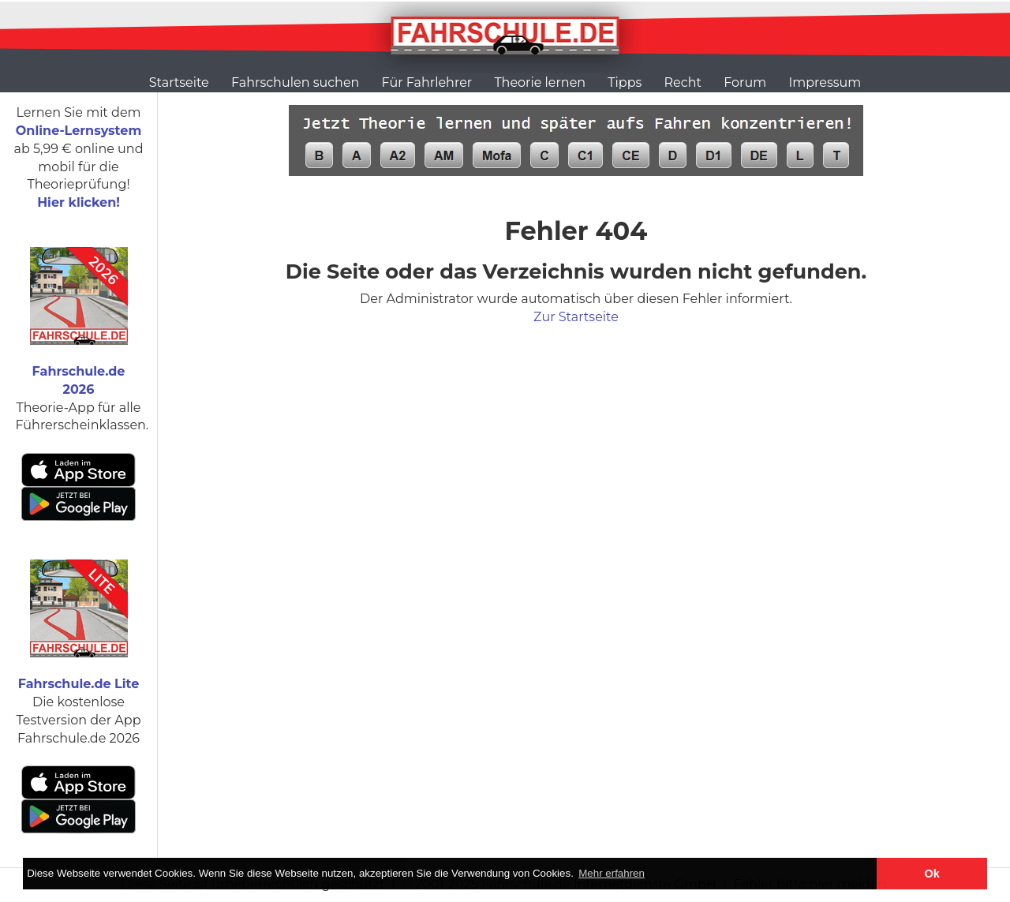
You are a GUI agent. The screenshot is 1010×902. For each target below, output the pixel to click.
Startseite (179, 82)
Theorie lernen (539, 82)
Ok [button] (932, 873)
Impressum (824, 82)
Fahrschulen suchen (295, 82)
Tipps (625, 82)
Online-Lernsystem (78, 130)
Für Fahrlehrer (427, 82)
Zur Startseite (576, 316)
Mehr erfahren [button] (611, 873)
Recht (682, 82)
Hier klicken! (78, 202)
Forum (745, 82)
